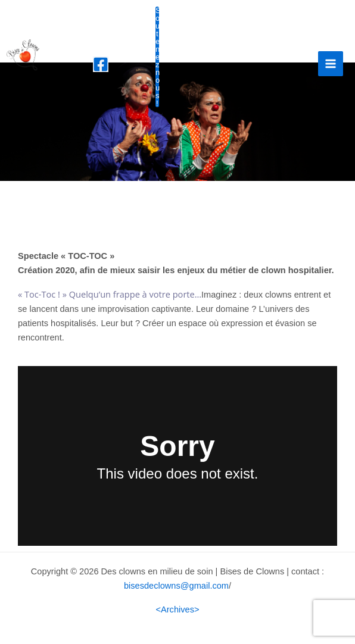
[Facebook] (100, 64)
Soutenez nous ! (156, 57)
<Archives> (178, 609)
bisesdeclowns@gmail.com (176, 585)
